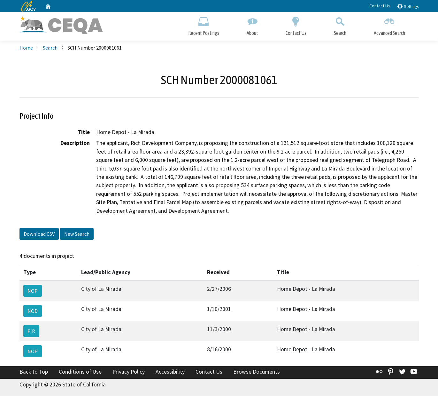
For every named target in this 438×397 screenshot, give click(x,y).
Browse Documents (256, 372)
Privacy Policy (128, 372)
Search (340, 25)
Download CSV (39, 234)
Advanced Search (389, 25)
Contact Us (379, 6)
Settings (408, 6)
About (252, 25)
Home (26, 48)
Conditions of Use (80, 372)
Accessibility (170, 372)
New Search (76, 234)
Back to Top (33, 372)
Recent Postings (203, 25)
